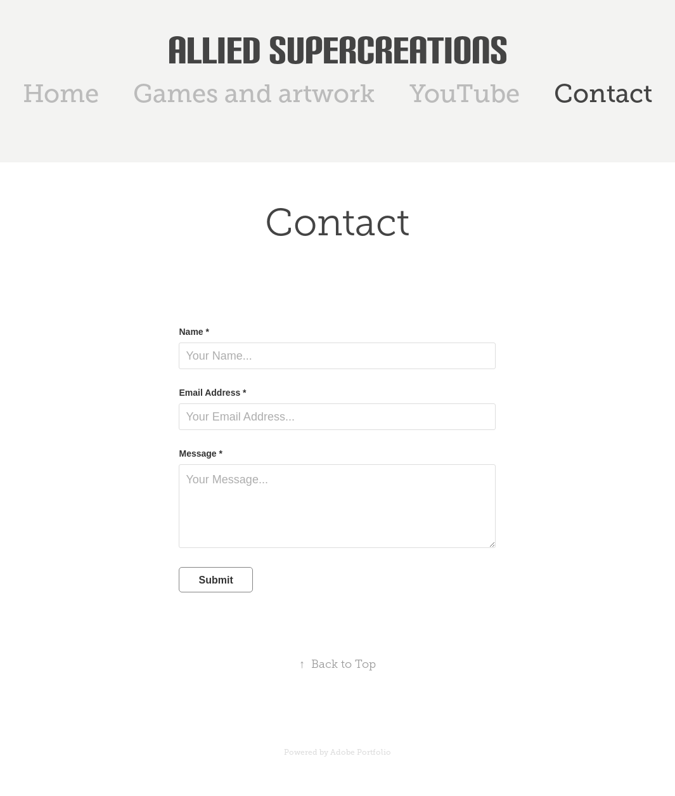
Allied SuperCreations (338, 50)
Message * (200, 453)
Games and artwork (254, 93)
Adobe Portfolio (360, 752)
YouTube (464, 93)
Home (61, 93)
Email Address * (212, 392)
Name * (194, 331)
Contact (603, 93)
